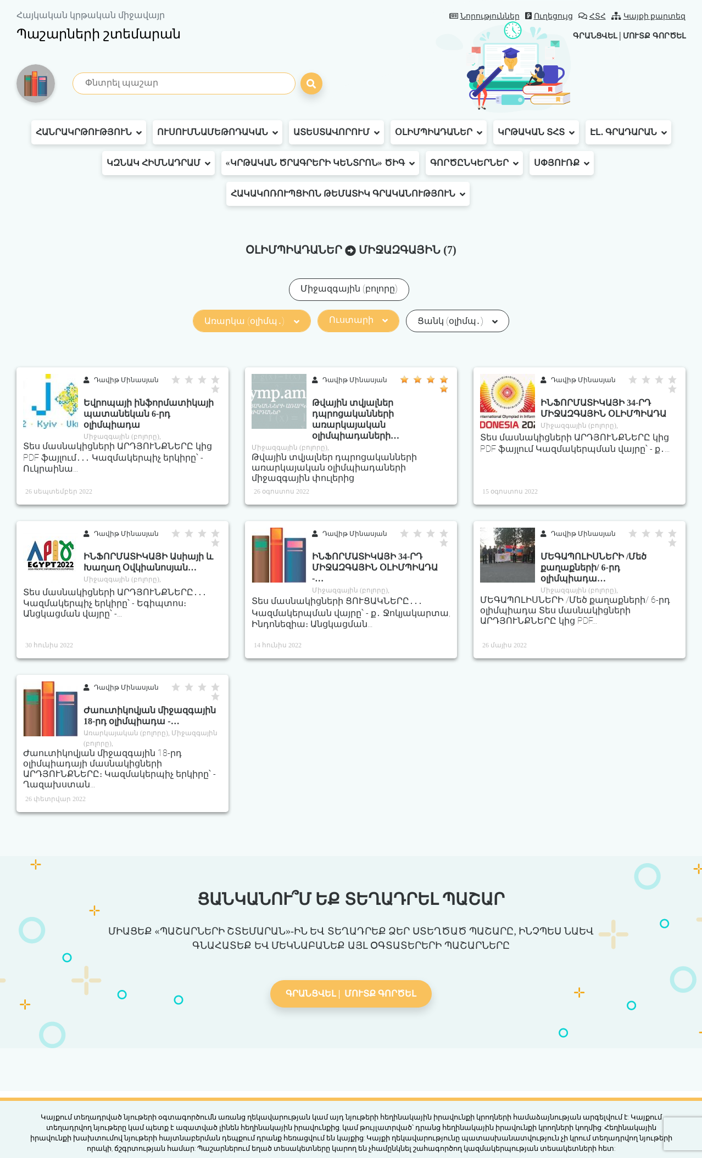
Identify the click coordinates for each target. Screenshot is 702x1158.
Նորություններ (484, 16)
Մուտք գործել (650, 35)
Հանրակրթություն (89, 132)
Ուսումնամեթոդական (217, 132)
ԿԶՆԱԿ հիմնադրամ (158, 163)
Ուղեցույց (549, 16)
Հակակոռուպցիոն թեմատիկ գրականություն (348, 194)
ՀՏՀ (592, 16)
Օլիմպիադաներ (438, 132)
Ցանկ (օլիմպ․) (457, 321)
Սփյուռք (561, 163)
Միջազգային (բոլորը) (349, 288)
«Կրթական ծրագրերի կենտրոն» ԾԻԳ (320, 163)
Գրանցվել (581, 35)
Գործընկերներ (474, 163)
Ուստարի (358, 320)
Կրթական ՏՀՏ (536, 132)
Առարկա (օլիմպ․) (251, 321)
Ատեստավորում (336, 132)
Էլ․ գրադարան (628, 132)
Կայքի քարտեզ (648, 16)
